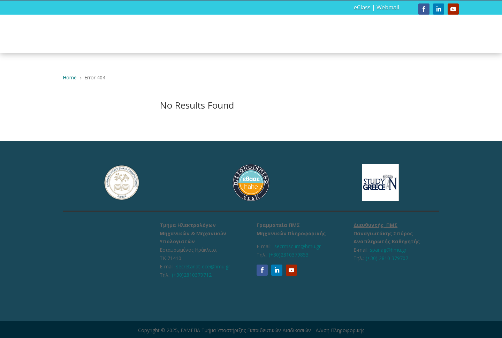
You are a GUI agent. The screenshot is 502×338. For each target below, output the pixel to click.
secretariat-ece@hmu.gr (203, 266)
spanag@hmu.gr (388, 249)
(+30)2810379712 (192, 275)
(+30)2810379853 (289, 254)
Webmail (387, 7)
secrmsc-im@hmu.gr (297, 246)
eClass (362, 7)
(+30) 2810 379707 (387, 258)
